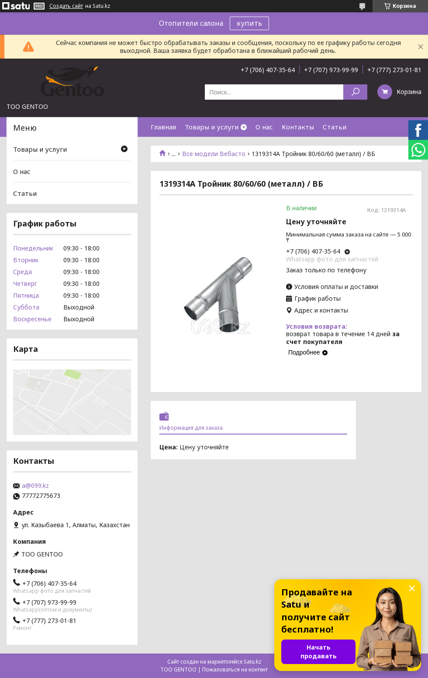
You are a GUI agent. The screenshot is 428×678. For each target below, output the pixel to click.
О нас (264, 126)
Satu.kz (252, 661)
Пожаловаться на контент (235, 669)
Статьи (334, 126)
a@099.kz (35, 486)
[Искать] (355, 92)
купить (249, 23)
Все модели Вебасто (213, 154)
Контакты (298, 126)
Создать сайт (66, 6)
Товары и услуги (211, 126)
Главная (163, 126)
